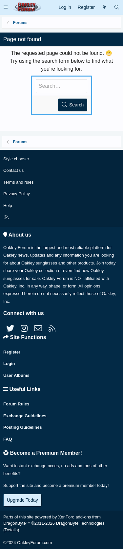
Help (7, 205)
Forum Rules (16, 403)
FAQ (7, 439)
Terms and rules (18, 182)
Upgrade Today (22, 500)
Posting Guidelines (22, 427)
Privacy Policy (16, 193)
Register (11, 352)
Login (9, 363)
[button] (5, 7)
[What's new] (104, 7)
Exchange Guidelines (25, 415)
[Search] (117, 7)
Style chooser (16, 158)
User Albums (16, 375)
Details (11, 529)
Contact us (13, 170)
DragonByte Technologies (80, 523)
